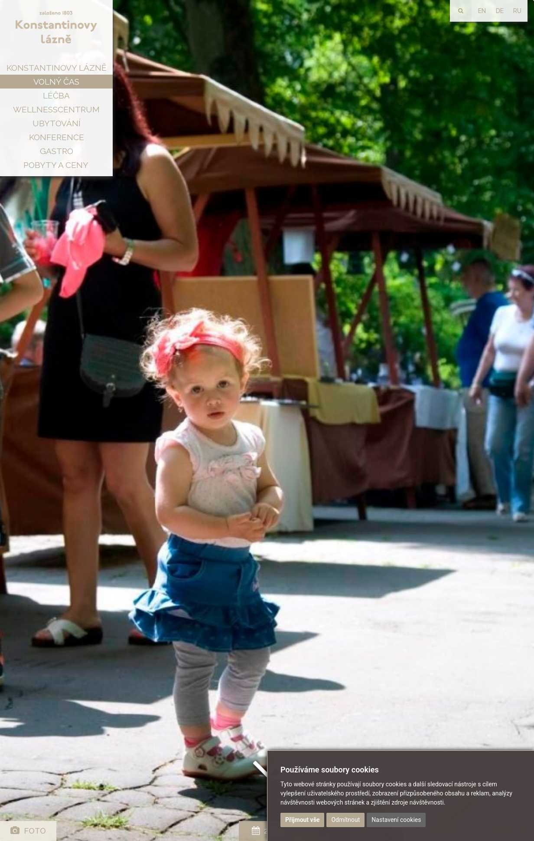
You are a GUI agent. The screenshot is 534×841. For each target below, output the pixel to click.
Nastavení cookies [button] (396, 819)
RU (517, 10)
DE (500, 10)
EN (482, 10)
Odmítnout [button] (345, 819)
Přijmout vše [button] (302, 819)
